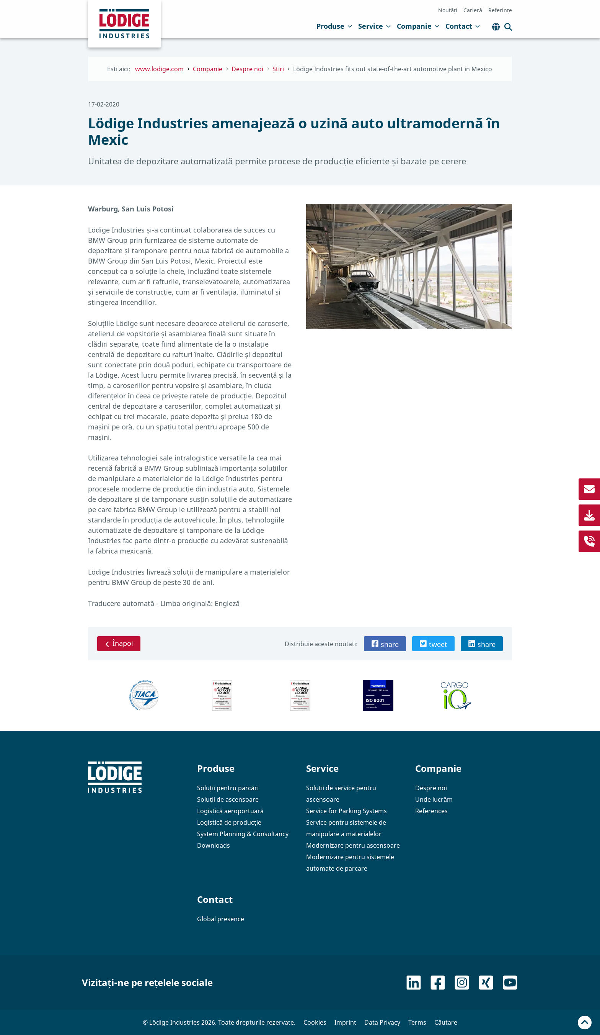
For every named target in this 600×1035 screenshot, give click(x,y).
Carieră (472, 10)
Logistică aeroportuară (230, 811)
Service (374, 26)
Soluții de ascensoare (228, 799)
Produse (334, 26)
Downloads (213, 845)
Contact (462, 26)
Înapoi (118, 643)
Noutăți (447, 10)
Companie (418, 26)
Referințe (500, 10)
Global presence (220, 919)
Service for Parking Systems (346, 811)
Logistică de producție (229, 822)
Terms (417, 1022)
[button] (385, 643)
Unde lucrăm (434, 799)
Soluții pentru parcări (228, 788)
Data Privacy (382, 1022)
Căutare (445, 1022)
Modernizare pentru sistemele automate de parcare (350, 863)
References (431, 811)
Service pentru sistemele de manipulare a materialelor (346, 828)
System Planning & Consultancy (243, 834)
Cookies (314, 1022)
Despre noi (431, 788)
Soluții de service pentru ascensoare (341, 794)
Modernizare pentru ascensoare (353, 845)
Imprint (345, 1022)
